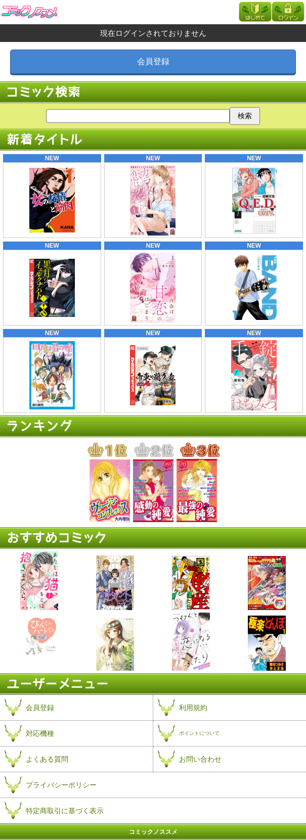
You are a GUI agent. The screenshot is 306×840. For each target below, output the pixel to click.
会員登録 (153, 61)
